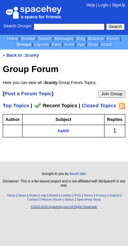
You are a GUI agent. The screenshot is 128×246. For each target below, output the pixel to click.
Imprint (114, 195)
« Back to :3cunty (21, 55)
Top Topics (16, 106)
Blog (80, 38)
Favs (56, 44)
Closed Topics (99, 106)
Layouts (41, 44)
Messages (64, 38)
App (81, 44)
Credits (66, 195)
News (22, 195)
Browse (28, 38)
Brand (53, 195)
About (106, 44)
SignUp (118, 5)
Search (115, 26)
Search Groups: (17, 26)
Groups (23, 44)
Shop (93, 44)
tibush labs (78, 174)
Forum (113, 38)
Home (12, 38)
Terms (88, 195)
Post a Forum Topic (28, 93)
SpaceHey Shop (89, 199)
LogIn (103, 5)
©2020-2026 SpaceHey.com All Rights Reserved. (64, 206)
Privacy (101, 195)
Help (90, 5)
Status (69, 199)
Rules (33, 195)
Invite (69, 44)
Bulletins (95, 38)
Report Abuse (51, 199)
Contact (33, 199)
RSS (77, 195)
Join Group (112, 93)
